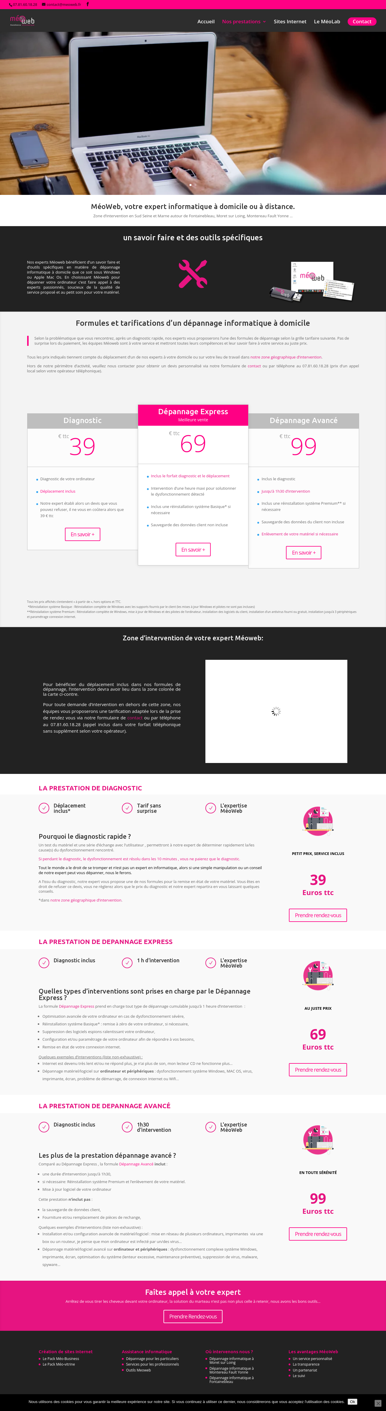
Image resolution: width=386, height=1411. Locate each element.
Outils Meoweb (138, 1370)
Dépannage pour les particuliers (152, 1358)
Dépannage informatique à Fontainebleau (232, 1379)
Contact (362, 21)
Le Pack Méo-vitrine (59, 1364)
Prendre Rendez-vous (193, 1316)
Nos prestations (241, 22)
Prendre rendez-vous (318, 915)
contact (254, 366)
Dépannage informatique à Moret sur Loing (232, 1360)
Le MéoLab (327, 22)
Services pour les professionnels (152, 1364)
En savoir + (82, 534)
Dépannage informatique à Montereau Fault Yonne (232, 1370)
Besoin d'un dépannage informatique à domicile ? (192, 105)
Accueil (206, 22)
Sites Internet (290, 22)
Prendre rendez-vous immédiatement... (192, 139)
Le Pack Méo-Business (61, 1358)
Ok (352, 1402)
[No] (378, 1403)
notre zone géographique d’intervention (286, 357)
